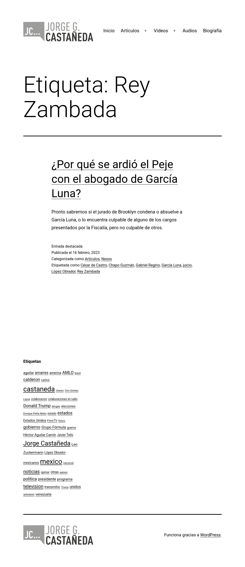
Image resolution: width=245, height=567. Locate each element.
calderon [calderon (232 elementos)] (31, 379)
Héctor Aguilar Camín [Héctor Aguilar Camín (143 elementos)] (39, 435)
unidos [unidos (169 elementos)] (75, 487)
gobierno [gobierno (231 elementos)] (31, 427)
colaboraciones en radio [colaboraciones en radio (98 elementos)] (63, 399)
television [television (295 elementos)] (33, 486)
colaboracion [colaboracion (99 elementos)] (39, 399)
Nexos (106, 259)
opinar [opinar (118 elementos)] (45, 472)
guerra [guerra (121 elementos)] (71, 427)
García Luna (171, 265)
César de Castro (94, 265)
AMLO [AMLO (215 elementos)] (68, 372)
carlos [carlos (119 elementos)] (45, 380)
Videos (161, 30)
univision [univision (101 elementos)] (28, 494)
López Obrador (63, 271)
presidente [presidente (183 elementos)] (47, 479)
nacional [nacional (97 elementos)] (68, 463)
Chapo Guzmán (121, 265)
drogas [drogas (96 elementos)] (56, 406)
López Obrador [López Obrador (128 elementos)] (55, 452)
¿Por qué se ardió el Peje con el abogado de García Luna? (114, 179)
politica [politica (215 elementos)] (30, 478)
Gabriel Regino (148, 265)
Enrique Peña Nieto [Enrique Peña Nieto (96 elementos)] (35, 413)
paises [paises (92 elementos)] (64, 472)
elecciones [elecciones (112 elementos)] (68, 406)
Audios (190, 30)
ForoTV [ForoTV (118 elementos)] (52, 420)
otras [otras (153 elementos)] (55, 472)
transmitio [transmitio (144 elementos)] (52, 487)
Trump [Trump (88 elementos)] (65, 487)
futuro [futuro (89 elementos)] (61, 420)
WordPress (210, 534)
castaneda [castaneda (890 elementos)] (39, 389)
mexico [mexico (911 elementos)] (51, 461)
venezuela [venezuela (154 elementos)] (43, 494)
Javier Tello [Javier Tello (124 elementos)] (65, 435)
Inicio (109, 30)
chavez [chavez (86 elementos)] (60, 390)
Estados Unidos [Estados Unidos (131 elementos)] (34, 420)
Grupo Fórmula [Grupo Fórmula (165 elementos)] (53, 427)
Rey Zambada (88, 271)
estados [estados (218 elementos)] (65, 412)
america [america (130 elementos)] (55, 373)
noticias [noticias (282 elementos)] (31, 471)
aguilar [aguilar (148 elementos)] (28, 373)
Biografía (212, 30)
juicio (187, 265)
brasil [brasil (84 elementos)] (78, 373)
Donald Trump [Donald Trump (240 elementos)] (37, 405)
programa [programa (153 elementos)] (64, 479)
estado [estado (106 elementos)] (52, 413)
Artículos (130, 30)
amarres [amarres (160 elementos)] (41, 372)
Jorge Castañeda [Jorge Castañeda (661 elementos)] (47, 443)
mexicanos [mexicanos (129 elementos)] (31, 463)
